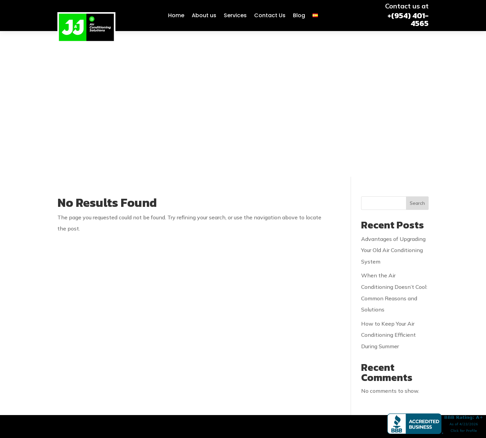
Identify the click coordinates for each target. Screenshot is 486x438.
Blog (299, 15)
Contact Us (270, 15)
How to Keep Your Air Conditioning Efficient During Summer (388, 189)
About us (204, 15)
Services (235, 15)
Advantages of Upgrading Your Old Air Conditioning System (393, 104)
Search (417, 57)
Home (176, 15)
